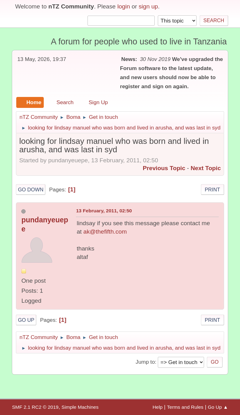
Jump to (145, 362)
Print (212, 189)
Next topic (206, 168)
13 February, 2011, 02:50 (104, 210)
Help (157, 407)
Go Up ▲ (218, 407)
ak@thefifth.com (105, 231)
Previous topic (164, 168)
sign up (148, 6)
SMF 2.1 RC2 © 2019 (35, 407)
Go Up (26, 320)
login (123, 6)
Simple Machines (80, 407)
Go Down (30, 189)
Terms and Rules (185, 407)
